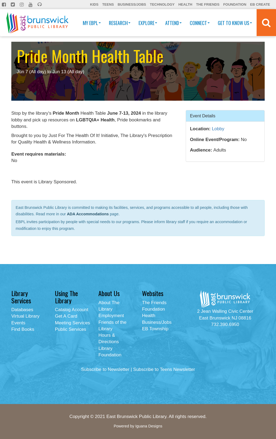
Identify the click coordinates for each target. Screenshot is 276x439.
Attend (173, 22)
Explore (148, 22)
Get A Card (66, 316)
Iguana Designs (148, 426)
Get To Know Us (235, 22)
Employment (111, 315)
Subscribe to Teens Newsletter (164, 369)
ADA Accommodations (88, 214)
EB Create (260, 4)
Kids (94, 4)
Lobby (218, 128)
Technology (162, 4)
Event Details (202, 115)
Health (185, 4)
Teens (108, 4)
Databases (22, 309)
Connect (200, 22)
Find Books (22, 329)
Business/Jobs (132, 4)
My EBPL (92, 22)
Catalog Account (71, 309)
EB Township (155, 328)
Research (119, 22)
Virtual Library (25, 316)
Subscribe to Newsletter (105, 369)
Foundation (234, 4)
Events (18, 322)
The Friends (207, 4)
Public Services (70, 329)
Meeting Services (72, 322)
